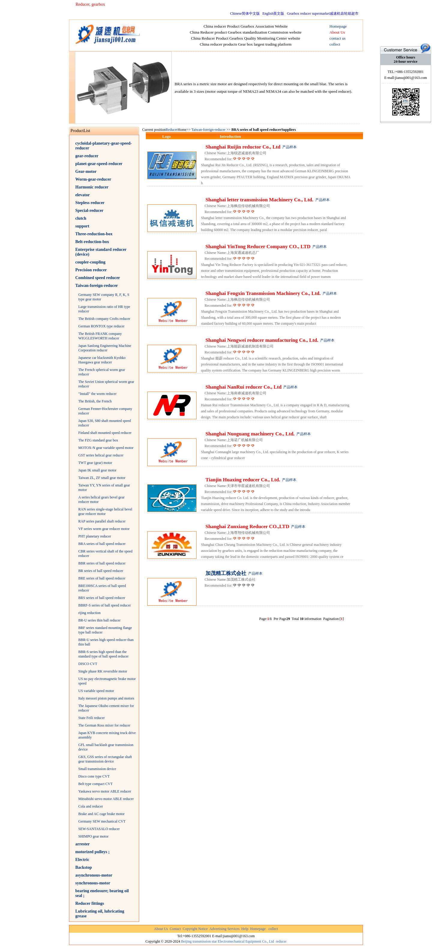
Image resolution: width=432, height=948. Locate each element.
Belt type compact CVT (95, 784)
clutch (80, 218)
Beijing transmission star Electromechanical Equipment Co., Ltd (227, 941)
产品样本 (289, 147)
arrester (82, 844)
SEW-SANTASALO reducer (99, 829)
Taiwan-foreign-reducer (96, 285)
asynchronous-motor (93, 875)
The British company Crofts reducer (104, 319)
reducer (281, 941)
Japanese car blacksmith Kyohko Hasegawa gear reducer (102, 360)
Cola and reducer (90, 806)
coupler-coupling (90, 262)
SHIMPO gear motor (93, 836)
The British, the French (95, 401)
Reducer (172, 130)
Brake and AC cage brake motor (101, 814)
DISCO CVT (87, 664)
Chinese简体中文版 (245, 13)
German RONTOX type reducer (101, 326)
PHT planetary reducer (94, 536)
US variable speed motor (96, 691)
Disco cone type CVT (94, 776)
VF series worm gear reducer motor (104, 529)
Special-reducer (89, 210)
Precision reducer (91, 270)
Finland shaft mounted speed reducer (104, 433)
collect (273, 929)
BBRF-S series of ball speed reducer (104, 605)
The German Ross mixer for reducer (104, 725)
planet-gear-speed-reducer (98, 163)
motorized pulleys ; (92, 852)
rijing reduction (89, 613)
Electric (82, 859)
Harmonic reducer (92, 187)
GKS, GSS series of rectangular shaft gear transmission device (105, 759)
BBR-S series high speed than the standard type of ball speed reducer (103, 654)
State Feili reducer (91, 718)
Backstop (83, 867)
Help (244, 929)
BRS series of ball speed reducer (101, 598)
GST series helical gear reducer (100, 455)
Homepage (258, 929)
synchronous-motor (92, 883)
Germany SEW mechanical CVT (101, 821)
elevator (82, 195)
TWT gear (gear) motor (95, 463)
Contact (175, 929)
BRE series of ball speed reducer (101, 578)
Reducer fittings (89, 903)
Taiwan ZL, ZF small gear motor (101, 478)
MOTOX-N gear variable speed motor (106, 448)
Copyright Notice (195, 929)
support (82, 226)
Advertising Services (224, 929)
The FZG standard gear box (98, 440)
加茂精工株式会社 (226, 573)
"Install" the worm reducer (97, 394)
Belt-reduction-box (92, 241)
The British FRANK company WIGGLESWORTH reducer (100, 336)
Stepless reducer (89, 202)
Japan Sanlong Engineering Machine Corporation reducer (104, 348)
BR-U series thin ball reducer (99, 620)
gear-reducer (86, 156)
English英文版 (273, 13)
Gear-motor (86, 171)
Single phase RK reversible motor (102, 671)
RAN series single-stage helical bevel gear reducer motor (105, 511)
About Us (161, 929)
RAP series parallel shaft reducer (102, 521)
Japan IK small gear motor (97, 470)
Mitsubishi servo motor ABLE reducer (106, 799)
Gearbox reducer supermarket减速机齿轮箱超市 (322, 13)
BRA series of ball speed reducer (102, 544)
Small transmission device (97, 769)
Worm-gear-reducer (93, 179)
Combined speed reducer (97, 277)
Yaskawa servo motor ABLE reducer (104, 791)
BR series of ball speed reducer (100, 571)
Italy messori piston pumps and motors (106, 698)
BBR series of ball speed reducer (102, 563)
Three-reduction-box (93, 234)
